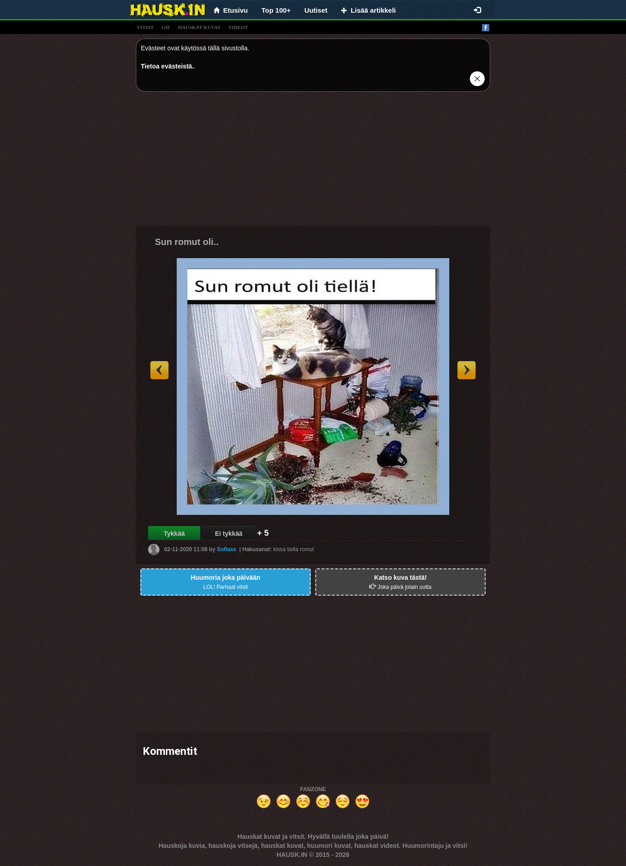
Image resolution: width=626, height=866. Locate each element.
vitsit (145, 27)
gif (165, 27)
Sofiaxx (226, 549)
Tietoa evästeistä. (167, 66)
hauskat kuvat (199, 27)
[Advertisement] (313, 161)
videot (238, 27)
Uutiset (316, 10)
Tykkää (174, 533)
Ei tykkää (229, 533)
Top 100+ (276, 10)
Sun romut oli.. (187, 242)
